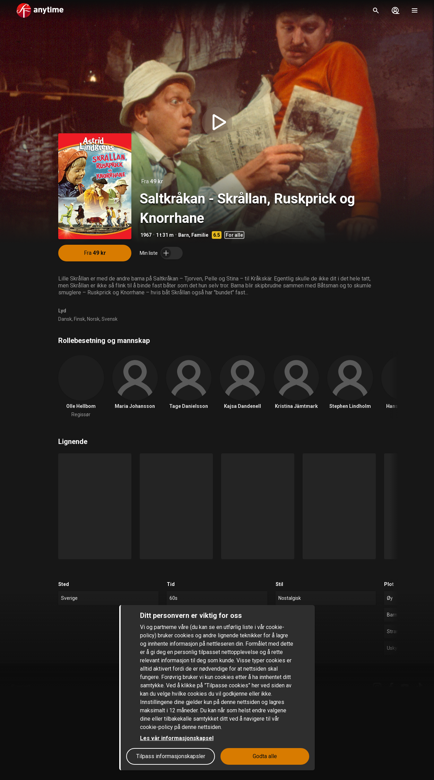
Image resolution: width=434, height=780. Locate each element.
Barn (183, 235)
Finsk (79, 319)
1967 (145, 235)
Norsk (93, 319)
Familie (199, 235)
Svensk (110, 319)
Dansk (65, 319)
